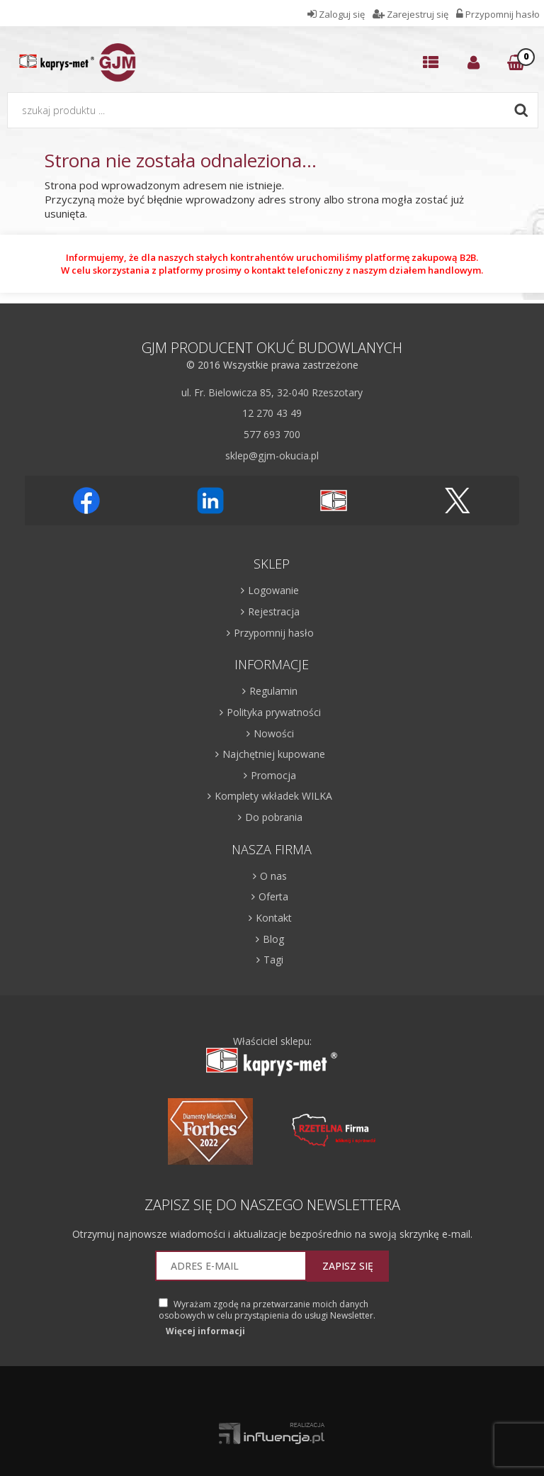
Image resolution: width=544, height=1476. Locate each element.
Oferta (273, 896)
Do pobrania (273, 817)
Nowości (274, 733)
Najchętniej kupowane (273, 754)
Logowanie (273, 590)
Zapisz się (347, 1266)
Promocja (273, 775)
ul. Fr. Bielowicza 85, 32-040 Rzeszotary (272, 392)
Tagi (273, 959)
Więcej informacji (205, 1331)
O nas (273, 876)
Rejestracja (274, 611)
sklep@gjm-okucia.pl (272, 455)
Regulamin (273, 691)
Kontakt (274, 917)
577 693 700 (272, 434)
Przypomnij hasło (274, 632)
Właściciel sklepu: (272, 1056)
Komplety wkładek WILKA (273, 796)
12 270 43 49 (272, 413)
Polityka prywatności (274, 712)
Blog (273, 939)
